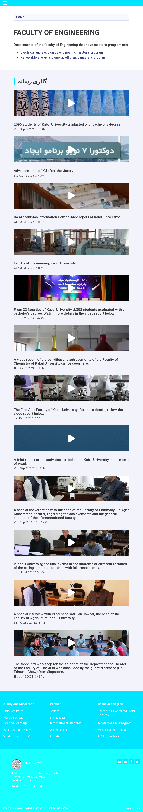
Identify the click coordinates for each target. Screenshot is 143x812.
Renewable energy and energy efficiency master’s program (63, 57)
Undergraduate (59, 729)
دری (138, 807)
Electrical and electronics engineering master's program (61, 52)
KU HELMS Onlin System (17, 729)
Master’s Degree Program (113, 729)
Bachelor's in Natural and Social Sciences (116, 713)
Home (20, 17)
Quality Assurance (13, 711)
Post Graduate (58, 736)
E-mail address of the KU (17, 736)
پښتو (128, 807)
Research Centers (13, 717)
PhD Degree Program (110, 736)
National (55, 711)
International (57, 717)
